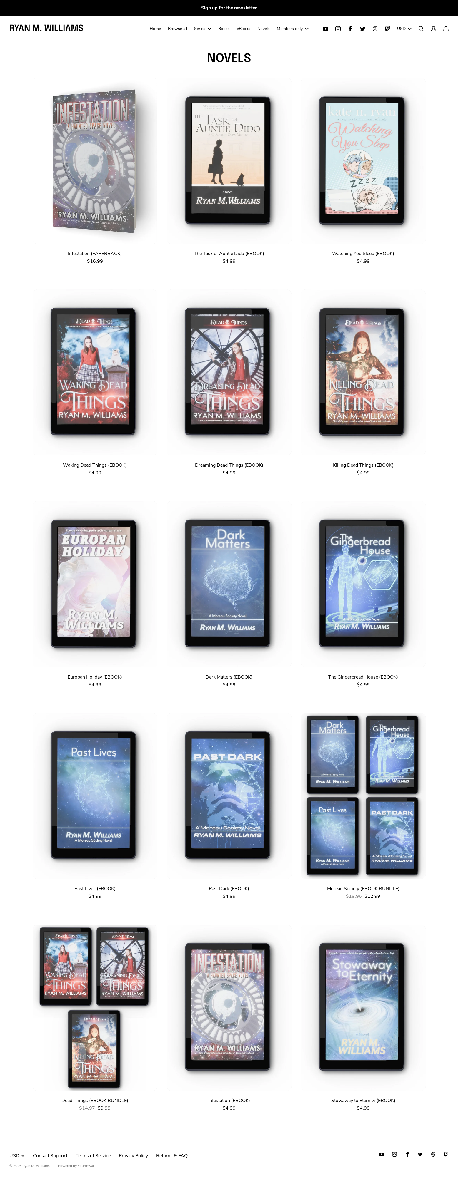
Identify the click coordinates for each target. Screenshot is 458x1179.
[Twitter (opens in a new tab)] (362, 29)
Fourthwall (86, 1165)
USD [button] (404, 29)
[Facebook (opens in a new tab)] (350, 29)
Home (155, 29)
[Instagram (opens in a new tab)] (338, 29)
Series (202, 29)
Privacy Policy (133, 1156)
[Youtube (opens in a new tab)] (325, 29)
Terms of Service (93, 1156)
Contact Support (50, 1156)
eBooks (243, 29)
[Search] (421, 29)
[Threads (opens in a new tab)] (375, 29)
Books (224, 29)
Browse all (177, 29)
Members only (293, 29)
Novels (263, 29)
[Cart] (446, 29)
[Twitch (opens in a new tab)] (387, 29)
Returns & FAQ (172, 1156)
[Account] (433, 29)
